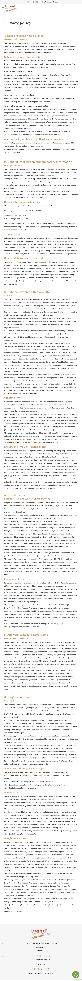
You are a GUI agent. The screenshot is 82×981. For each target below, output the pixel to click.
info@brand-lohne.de (51, 2)
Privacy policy (49, 974)
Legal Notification (34, 974)
